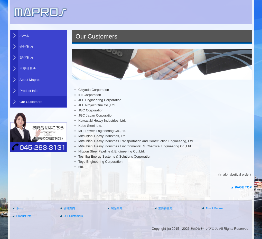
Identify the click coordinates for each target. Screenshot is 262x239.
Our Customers (31, 102)
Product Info (29, 91)
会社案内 (26, 47)
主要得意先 (28, 69)
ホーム (25, 35)
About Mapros (30, 80)
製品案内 (26, 58)
